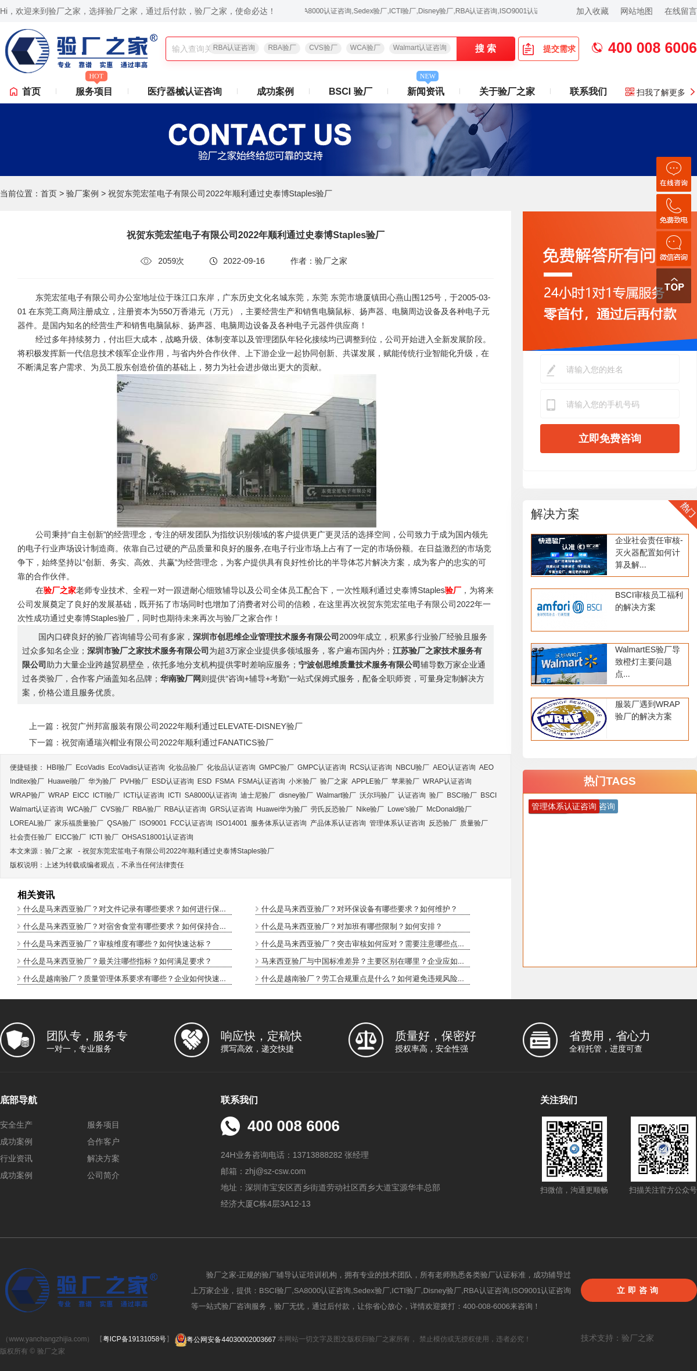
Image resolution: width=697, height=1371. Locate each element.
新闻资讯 (425, 88)
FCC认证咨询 (191, 823)
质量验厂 (474, 823)
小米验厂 (303, 781)
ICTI (174, 795)
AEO (486, 767)
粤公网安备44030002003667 (225, 1340)
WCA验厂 (365, 48)
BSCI (488, 795)
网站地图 (636, 11)
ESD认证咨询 (173, 781)
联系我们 (588, 91)
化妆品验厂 (185, 767)
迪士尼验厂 (257, 795)
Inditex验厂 (27, 781)
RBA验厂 (282, 48)
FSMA (224, 781)
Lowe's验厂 (405, 809)
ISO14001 (231, 823)
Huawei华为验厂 (281, 809)
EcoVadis (90, 767)
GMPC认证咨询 (321, 767)
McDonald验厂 (449, 809)
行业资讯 (16, 1158)
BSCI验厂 (462, 795)
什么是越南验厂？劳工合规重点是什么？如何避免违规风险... (362, 978)
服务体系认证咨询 (279, 823)
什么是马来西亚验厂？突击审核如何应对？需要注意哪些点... (362, 943)
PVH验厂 (134, 781)
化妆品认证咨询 (231, 767)
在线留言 (680, 11)
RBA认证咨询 (234, 48)
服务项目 (94, 88)
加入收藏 (592, 11)
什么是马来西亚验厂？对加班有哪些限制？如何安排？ (352, 926)
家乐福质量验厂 (79, 823)
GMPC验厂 (276, 767)
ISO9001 (153, 823)
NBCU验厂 (412, 767)
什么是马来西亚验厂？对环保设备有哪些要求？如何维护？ (359, 909)
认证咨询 (412, 795)
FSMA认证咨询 (261, 781)
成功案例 (275, 91)
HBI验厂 (59, 767)
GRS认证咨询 (231, 809)
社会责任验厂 (31, 837)
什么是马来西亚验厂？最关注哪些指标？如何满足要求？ (117, 961)
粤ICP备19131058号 (134, 1340)
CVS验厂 (323, 48)
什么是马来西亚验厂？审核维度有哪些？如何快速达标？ (117, 943)
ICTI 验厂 (103, 837)
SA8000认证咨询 (211, 795)
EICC (81, 795)
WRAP (58, 795)
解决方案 (555, 514)
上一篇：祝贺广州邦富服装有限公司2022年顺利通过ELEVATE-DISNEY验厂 (166, 726)
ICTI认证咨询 (143, 795)
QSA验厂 (121, 823)
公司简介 (103, 1175)
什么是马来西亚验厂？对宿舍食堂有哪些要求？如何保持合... (124, 926)
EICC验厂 (70, 837)
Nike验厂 (370, 809)
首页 (31, 91)
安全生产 (16, 1124)
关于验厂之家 (507, 91)
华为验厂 (102, 781)
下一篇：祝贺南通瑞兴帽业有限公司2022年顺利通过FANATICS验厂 (151, 742)
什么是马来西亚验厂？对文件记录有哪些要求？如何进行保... (124, 909)
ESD (204, 781)
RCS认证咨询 (371, 767)
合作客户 (103, 1141)
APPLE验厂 (369, 781)
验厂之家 (334, 781)
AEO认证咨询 (454, 767)
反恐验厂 (443, 823)
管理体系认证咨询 (397, 823)
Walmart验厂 (336, 795)
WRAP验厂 (27, 795)
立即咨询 (639, 1290)
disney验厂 (296, 795)
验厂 (436, 795)
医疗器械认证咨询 (185, 91)
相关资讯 (36, 895)
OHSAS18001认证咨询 (157, 837)
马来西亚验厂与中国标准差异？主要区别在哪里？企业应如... (362, 961)
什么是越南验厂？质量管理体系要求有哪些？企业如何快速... (124, 978)
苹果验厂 (405, 781)
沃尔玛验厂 (377, 795)
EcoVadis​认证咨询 (136, 767)
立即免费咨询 (610, 438)
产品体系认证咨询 (338, 823)
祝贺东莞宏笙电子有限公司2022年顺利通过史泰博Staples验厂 (178, 851)
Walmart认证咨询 (420, 48)
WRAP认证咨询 (447, 781)
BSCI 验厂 (350, 91)
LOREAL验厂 (30, 823)
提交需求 (549, 48)
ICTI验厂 (106, 795)
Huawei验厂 (66, 781)
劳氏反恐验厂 (332, 809)
